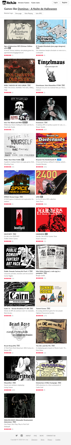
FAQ (35, 436)
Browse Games (23, 3)
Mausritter (8, 383)
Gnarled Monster (41, 164)
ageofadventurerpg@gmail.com (14, 53)
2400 (38, 197)
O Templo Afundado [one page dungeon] (50, 46)
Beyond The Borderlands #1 (46, 160)
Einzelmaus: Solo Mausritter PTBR (48, 85)
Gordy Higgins (8, 276)
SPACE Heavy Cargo (11, 197)
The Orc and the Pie (43, 346)
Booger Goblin (40, 275)
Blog (42, 436)
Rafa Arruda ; (8, 313)
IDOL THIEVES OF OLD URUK (15, 85)
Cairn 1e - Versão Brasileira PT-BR (16, 308)
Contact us (51, 436)
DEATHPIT (8, 234)
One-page (18, 13)
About (28, 436)
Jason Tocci (39, 201)
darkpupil (7, 426)
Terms (42, 440)
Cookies (57, 440)
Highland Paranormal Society (45, 313)
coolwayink (39, 53)
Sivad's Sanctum (41, 238)
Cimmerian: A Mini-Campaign (46, 383)
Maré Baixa (39, 350)
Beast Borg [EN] (10, 346)
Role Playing (29, 13)
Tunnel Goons (41, 308)
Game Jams (35, 3)
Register (64, 2)
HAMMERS (40, 234)
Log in (56, 2)
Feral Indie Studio (9, 127)
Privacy (50, 440)
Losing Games (8, 387)
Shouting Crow (9, 164)
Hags (5, 90)
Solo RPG (39, 13)
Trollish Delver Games (11, 238)
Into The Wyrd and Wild (13, 122)
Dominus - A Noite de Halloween (37, 8)
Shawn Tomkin (40, 127)
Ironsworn (39, 122)
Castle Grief (39, 387)
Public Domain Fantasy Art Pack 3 (16, 271)
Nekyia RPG (8, 350)
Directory (34, 440)
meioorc (38, 90)
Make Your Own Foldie (12, 160)
